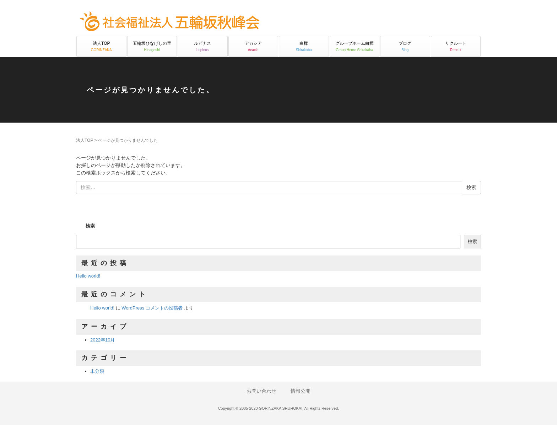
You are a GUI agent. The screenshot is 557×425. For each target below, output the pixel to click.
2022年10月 (102, 340)
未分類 (97, 371)
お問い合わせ (261, 391)
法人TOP (84, 140)
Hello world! (88, 276)
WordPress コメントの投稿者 (152, 308)
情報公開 (300, 391)
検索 (90, 225)
